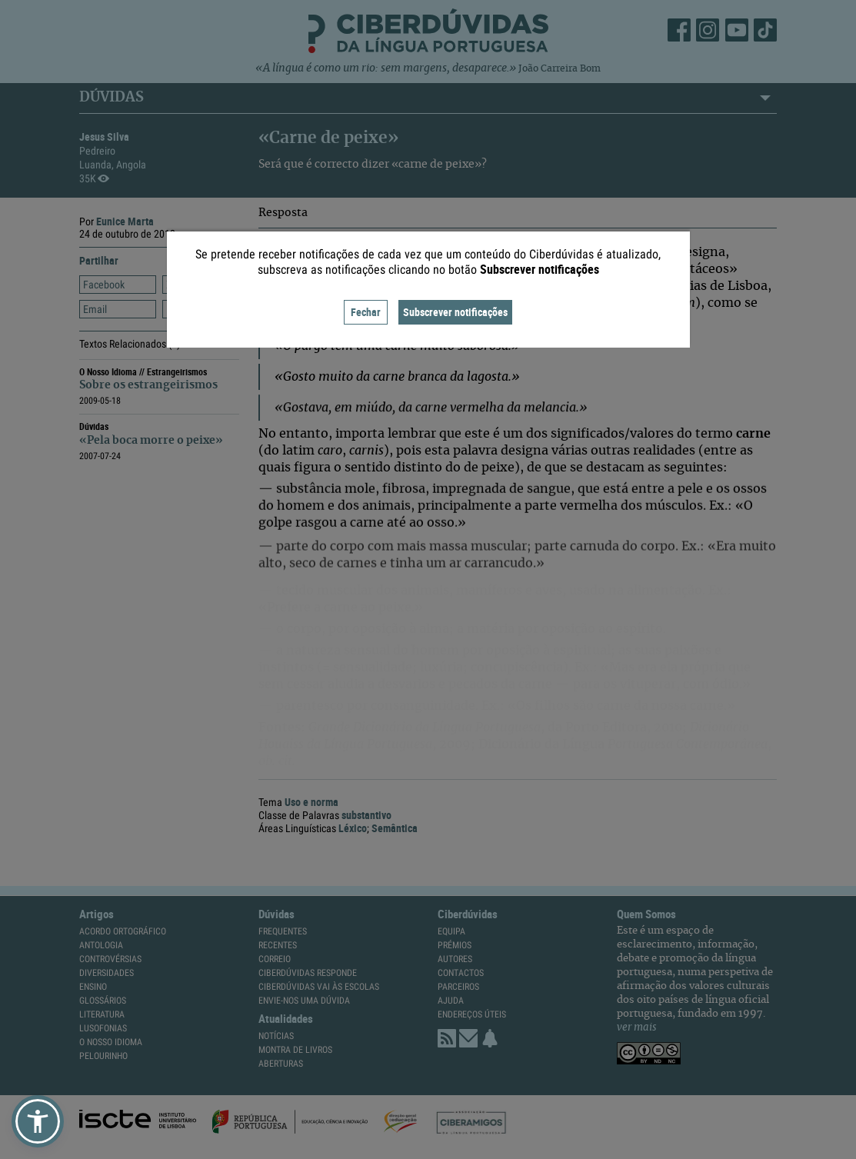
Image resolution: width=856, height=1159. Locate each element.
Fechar (366, 312)
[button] (37, 1121)
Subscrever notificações (455, 312)
